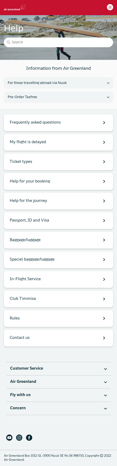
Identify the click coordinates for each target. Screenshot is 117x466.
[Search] (58, 42)
